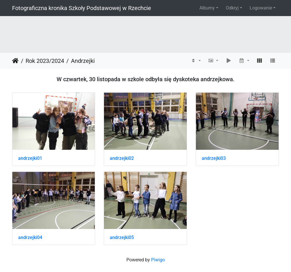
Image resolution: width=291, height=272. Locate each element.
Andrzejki (83, 60)
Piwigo (158, 260)
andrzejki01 (30, 158)
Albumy (207, 8)
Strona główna (15, 61)
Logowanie (261, 8)
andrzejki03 (214, 158)
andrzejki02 (122, 158)
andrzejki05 (122, 237)
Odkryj (232, 8)
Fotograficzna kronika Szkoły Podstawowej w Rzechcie (81, 8)
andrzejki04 (30, 237)
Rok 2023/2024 (45, 60)
